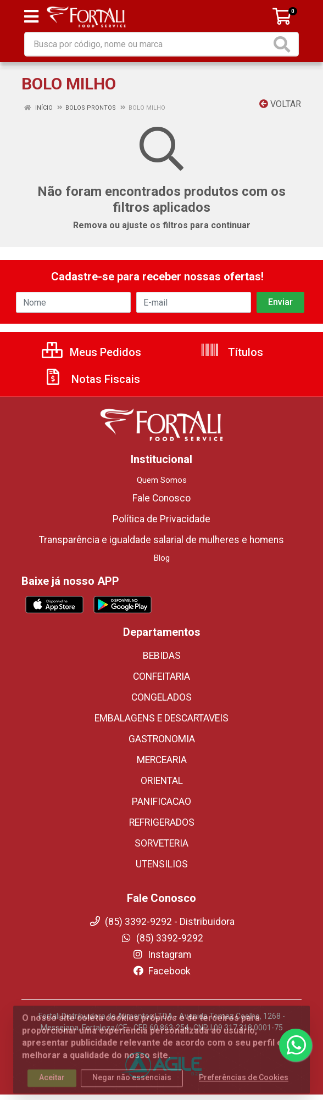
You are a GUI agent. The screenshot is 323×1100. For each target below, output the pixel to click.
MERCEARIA (162, 759)
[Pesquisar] (284, 44)
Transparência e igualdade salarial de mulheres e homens (161, 539)
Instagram (161, 954)
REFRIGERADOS (161, 822)
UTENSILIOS (162, 864)
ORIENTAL (162, 780)
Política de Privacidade (161, 519)
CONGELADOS (161, 697)
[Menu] (31, 16)
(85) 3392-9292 (161, 938)
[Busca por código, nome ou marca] (148, 44)
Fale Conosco (161, 498)
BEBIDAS (162, 655)
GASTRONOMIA (162, 739)
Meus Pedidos (91, 352)
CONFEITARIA (161, 676)
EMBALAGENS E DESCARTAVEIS (161, 718)
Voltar (280, 104)
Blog (162, 558)
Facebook (161, 971)
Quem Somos (162, 480)
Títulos (231, 352)
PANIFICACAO (161, 801)
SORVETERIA (161, 843)
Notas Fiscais (91, 379)
